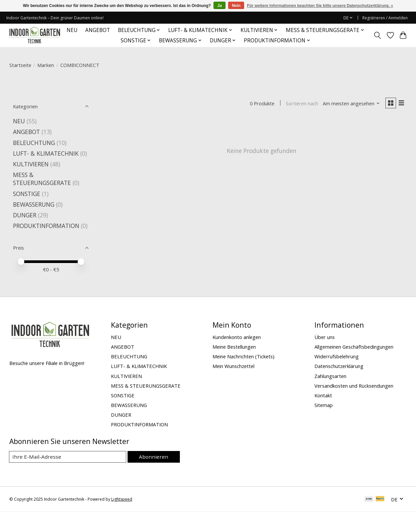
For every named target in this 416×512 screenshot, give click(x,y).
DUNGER (24, 215)
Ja (219, 5)
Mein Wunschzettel (233, 366)
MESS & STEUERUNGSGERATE (42, 179)
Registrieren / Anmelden (385, 18)
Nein (236, 5)
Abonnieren (155, 456)
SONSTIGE (26, 194)
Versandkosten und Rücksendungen (353, 385)
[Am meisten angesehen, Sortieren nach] (349, 103)
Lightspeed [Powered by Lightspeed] (121, 499)
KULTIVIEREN (31, 164)
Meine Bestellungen (234, 346)
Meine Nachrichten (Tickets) (243, 356)
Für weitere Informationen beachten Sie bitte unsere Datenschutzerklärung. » (320, 5)
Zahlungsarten (330, 376)
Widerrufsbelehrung (336, 356)
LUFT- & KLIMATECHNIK (46, 153)
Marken (45, 65)
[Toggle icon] (377, 35)
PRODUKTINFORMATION (46, 226)
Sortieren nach (300, 103)
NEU (72, 30)
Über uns (324, 337)
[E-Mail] (69, 457)
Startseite (20, 65)
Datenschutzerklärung (338, 366)
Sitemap (323, 405)
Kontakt (323, 395)
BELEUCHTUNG (34, 143)
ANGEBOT (97, 30)
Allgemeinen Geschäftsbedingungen (353, 346)
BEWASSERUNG (33, 204)
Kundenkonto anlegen (236, 337)
